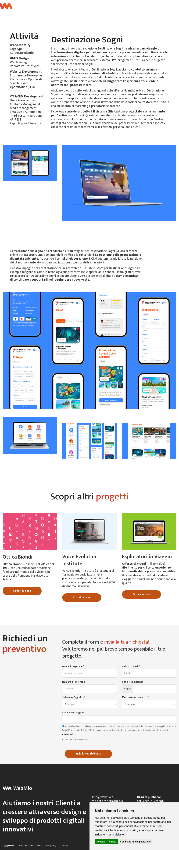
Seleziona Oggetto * (73, 697)
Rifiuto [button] (112, 841)
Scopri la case (22, 590)
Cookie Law (64, 845)
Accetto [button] (100, 841)
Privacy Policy (51, 845)
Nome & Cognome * (73, 666)
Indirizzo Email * (131, 666)
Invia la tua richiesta (88, 753)
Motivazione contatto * (135, 697)
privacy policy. (69, 734)
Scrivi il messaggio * (73, 712)
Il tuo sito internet (132, 682)
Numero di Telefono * (74, 682)
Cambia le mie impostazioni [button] (135, 841)
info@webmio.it (102, 797)
